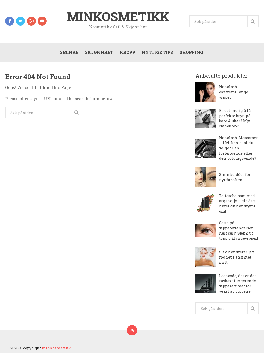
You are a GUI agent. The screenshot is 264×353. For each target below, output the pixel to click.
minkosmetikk (118, 16)
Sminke (69, 52)
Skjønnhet (99, 52)
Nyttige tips (157, 52)
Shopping (191, 52)
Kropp (127, 52)
